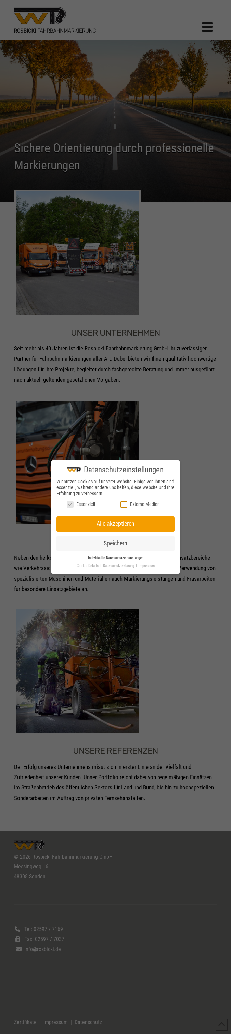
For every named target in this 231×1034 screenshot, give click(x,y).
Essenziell (81, 504)
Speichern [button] (115, 543)
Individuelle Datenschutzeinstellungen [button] (115, 558)
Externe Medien (140, 504)
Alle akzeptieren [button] (115, 523)
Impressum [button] (147, 565)
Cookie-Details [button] (88, 565)
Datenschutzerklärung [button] (119, 565)
